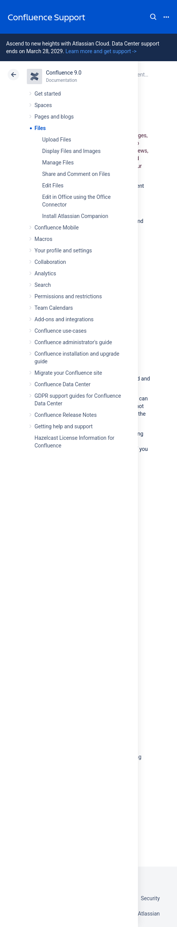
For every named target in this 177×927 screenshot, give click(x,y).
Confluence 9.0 (64, 73)
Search (153, 17)
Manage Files (58, 162)
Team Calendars (53, 308)
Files (40, 128)
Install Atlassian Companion (75, 216)
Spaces (43, 105)
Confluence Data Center (62, 384)
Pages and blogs (54, 117)
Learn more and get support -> (101, 51)
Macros (43, 239)
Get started (47, 94)
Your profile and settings (63, 250)
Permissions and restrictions (68, 296)
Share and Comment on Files (76, 174)
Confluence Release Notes (65, 415)
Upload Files (56, 140)
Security (150, 898)
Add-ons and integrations (63, 319)
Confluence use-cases (60, 331)
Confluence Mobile (56, 227)
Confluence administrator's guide (73, 342)
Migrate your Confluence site (68, 373)
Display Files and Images (71, 151)
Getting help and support (63, 426)
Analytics (45, 273)
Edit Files (53, 185)
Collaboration (50, 262)
